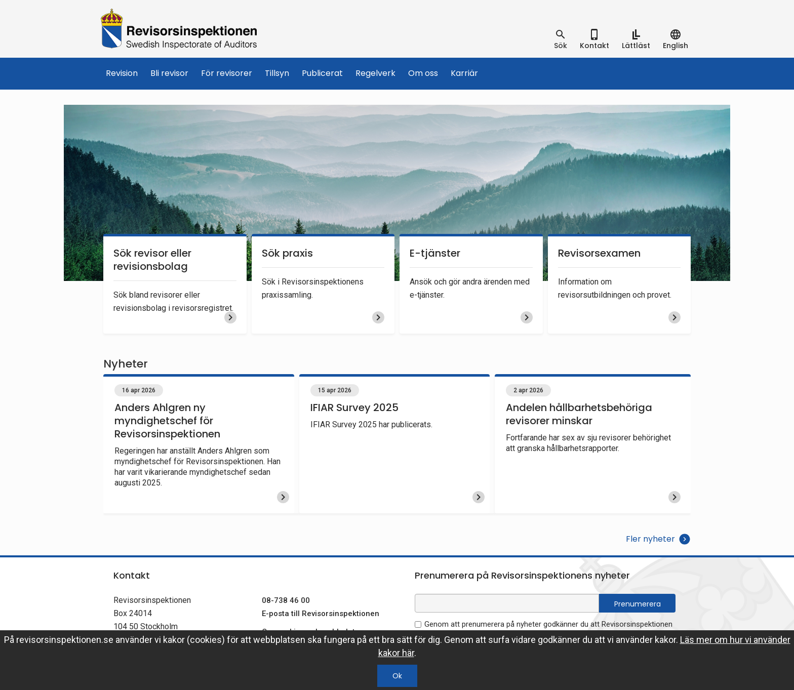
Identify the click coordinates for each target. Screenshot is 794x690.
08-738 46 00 (286, 600)
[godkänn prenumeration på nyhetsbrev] (418, 624)
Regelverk (375, 73)
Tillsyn (277, 73)
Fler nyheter (658, 539)
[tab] (560, 39)
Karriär (464, 73)
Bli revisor (169, 73)
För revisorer (226, 73)
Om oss (423, 73)
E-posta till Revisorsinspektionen (320, 613)
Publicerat (322, 73)
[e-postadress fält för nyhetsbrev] (507, 603)
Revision (122, 73)
